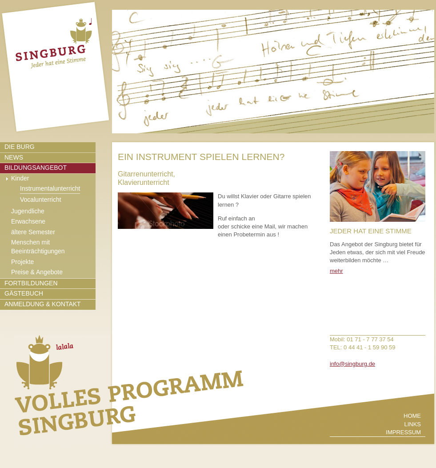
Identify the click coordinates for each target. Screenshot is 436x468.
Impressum (403, 432)
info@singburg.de (352, 363)
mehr (336, 271)
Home (412, 415)
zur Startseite (55, 66)
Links (412, 424)
